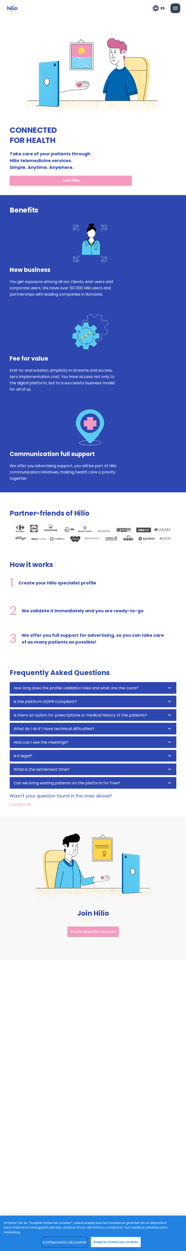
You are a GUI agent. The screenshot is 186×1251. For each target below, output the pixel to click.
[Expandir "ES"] (159, 8)
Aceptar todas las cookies (115, 1242)
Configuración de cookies (64, 1242)
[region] (93, 1233)
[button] (93, 688)
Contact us (20, 804)
